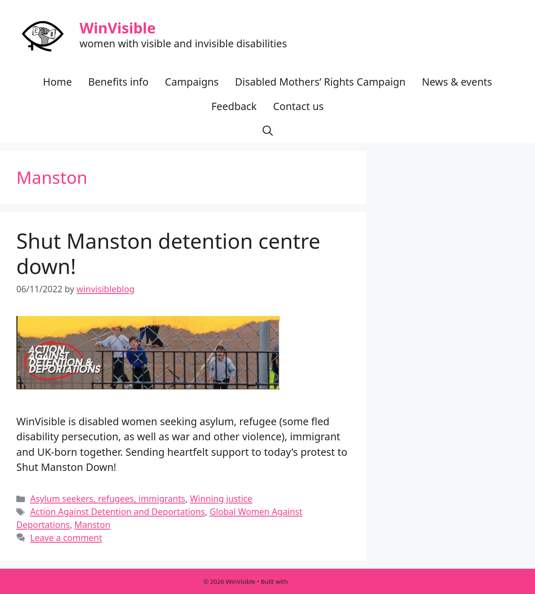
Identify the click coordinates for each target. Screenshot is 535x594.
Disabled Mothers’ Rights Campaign (320, 81)
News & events (457, 81)
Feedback (233, 106)
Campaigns (192, 81)
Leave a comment (66, 537)
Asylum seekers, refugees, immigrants (108, 498)
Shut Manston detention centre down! (168, 253)
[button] (267, 130)
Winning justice (221, 498)
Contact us (298, 106)
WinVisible (118, 28)
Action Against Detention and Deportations (117, 511)
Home (57, 81)
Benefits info (118, 81)
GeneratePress (311, 581)
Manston (92, 524)
